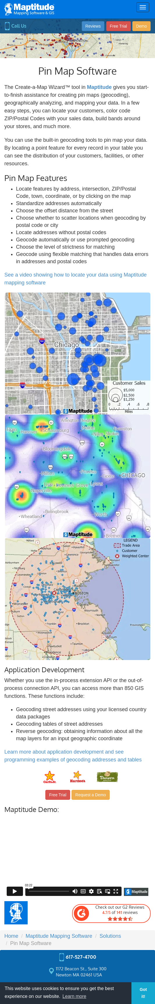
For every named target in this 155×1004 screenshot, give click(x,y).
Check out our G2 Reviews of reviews (109, 913)
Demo (141, 26)
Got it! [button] (143, 993)
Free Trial (118, 26)
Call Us (15, 26)
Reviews (93, 26)
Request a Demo (90, 795)
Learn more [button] (74, 996)
